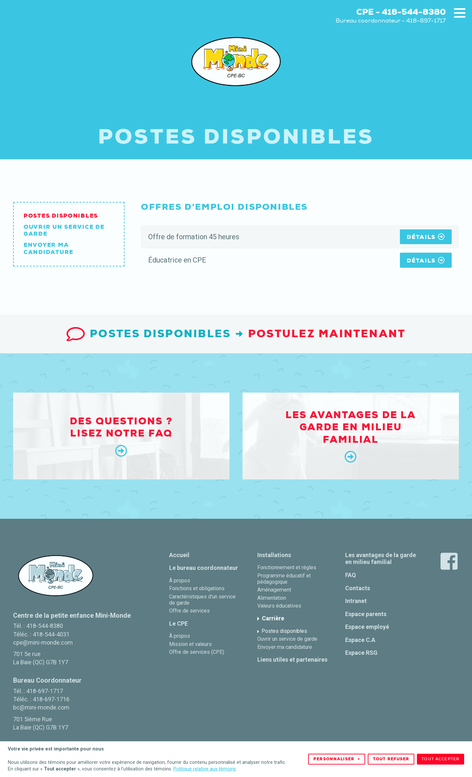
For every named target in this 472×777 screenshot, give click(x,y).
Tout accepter (441, 757)
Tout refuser (391, 757)
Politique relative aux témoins (204, 767)
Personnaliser (336, 757)
